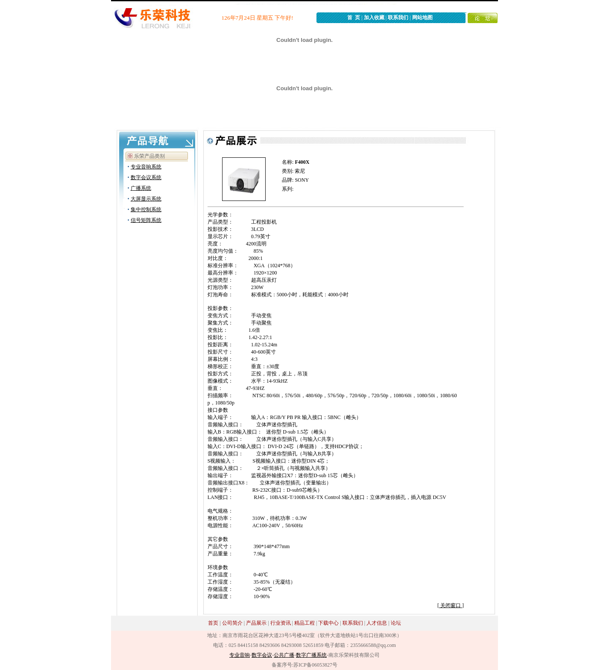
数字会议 (262, 655)
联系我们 (398, 18)
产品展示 (256, 623)
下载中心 (328, 623)
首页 (213, 623)
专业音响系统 (146, 167)
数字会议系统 (146, 177)
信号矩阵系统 (146, 220)
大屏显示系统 (146, 199)
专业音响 (239, 655)
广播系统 (141, 188)
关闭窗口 (450, 605)
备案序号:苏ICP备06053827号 (304, 665)
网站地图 (422, 18)
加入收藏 (374, 18)
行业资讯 (280, 623)
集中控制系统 (146, 210)
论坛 (396, 623)
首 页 (353, 18)
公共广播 (284, 655)
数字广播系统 (311, 655)
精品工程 (304, 623)
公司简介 (232, 623)
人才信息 (376, 623)
